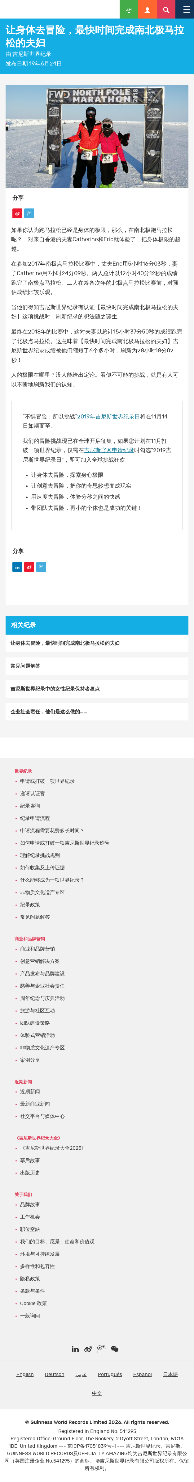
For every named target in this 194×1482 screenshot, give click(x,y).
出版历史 (30, 1172)
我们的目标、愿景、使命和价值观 (57, 1241)
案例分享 (30, 1060)
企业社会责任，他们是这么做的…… (49, 711)
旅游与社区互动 (37, 1010)
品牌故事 (30, 1204)
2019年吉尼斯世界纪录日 (108, 417)
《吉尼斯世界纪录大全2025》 (53, 1148)
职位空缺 (30, 1229)
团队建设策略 (35, 1023)
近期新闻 (30, 1091)
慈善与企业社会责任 (42, 986)
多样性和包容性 (37, 1266)
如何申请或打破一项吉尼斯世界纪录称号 (64, 843)
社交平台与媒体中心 (42, 1116)
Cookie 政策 (33, 1303)
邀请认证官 (32, 793)
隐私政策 (30, 1278)
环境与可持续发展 (40, 1254)
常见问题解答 (25, 666)
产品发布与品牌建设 (42, 973)
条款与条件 (32, 1291)
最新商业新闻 (35, 1104)
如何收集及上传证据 (42, 867)
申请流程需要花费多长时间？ (52, 830)
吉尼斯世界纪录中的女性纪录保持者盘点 (55, 688)
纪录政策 (30, 904)
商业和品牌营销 (37, 949)
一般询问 (30, 1315)
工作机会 (30, 1217)
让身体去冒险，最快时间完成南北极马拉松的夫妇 (65, 643)
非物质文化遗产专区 (42, 892)
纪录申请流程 (35, 818)
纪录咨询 (30, 806)
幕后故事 (30, 1160)
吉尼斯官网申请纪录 (109, 450)
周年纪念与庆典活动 (42, 998)
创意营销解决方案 (40, 961)
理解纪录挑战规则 (40, 855)
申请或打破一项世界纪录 (47, 781)
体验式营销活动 (37, 1035)
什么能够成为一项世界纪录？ (52, 880)
